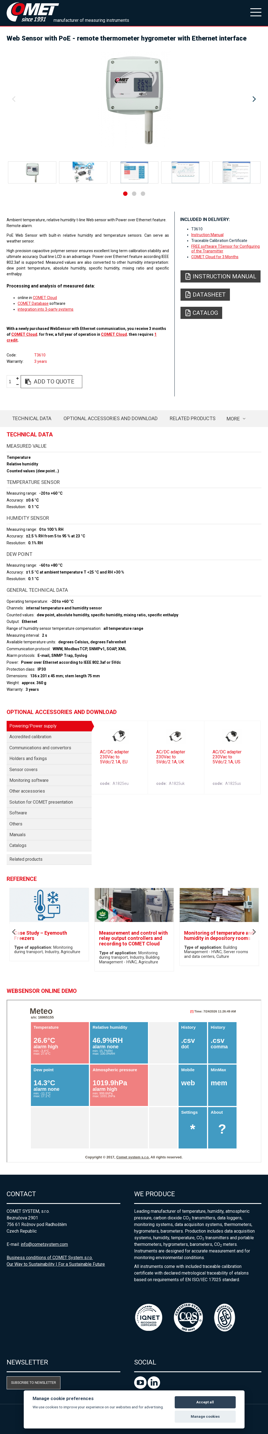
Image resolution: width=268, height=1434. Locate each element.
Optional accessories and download (110, 418)
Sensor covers (23, 769)
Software (18, 812)
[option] (134, 99)
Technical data (31, 418)
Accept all (205, 1402)
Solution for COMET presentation (41, 802)
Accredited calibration (30, 736)
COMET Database (33, 303)
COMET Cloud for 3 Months (214, 257)
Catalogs (17, 845)
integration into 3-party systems (45, 309)
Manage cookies (205, 1416)
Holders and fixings (28, 758)
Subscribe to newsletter (33, 1382)
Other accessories (27, 791)
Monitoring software (29, 780)
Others (15, 824)
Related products (193, 418)
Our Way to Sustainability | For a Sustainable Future (56, 1264)
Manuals (17, 834)
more (233, 419)
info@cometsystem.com (44, 1244)
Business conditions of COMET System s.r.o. (50, 1257)
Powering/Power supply (33, 726)
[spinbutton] (12, 382)
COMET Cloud (45, 297)
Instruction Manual (207, 235)
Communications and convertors (40, 747)
